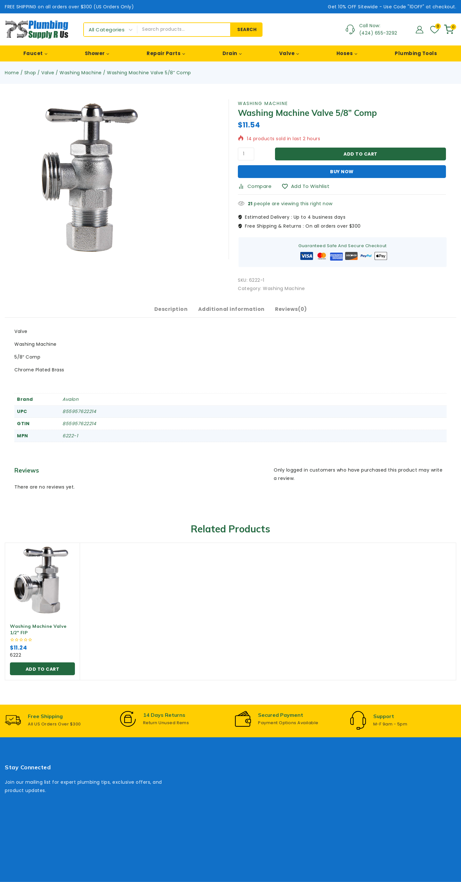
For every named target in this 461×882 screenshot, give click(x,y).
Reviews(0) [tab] (293, 311)
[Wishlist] (434, 29)
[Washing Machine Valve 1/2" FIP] (42, 584)
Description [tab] (169, 311)
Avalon (70, 404)
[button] (42, 673)
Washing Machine (263, 103)
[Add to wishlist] (307, 186)
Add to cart (360, 154)
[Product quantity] (246, 154)
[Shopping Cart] (450, 29)
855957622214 (79, 416)
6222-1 (70, 440)
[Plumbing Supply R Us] (37, 29)
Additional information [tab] (231, 311)
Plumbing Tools (416, 53)
